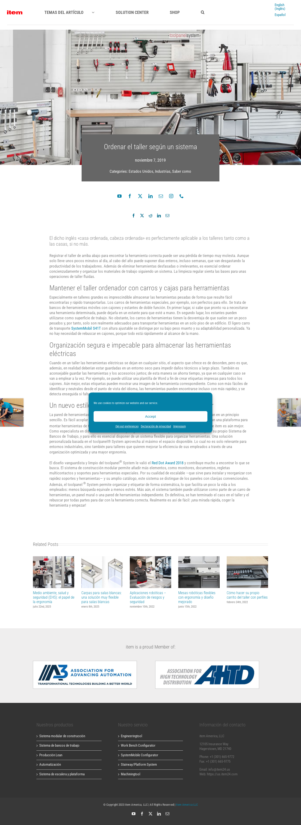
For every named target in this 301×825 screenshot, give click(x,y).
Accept (150, 416)
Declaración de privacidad (156, 426)
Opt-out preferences (127, 426)
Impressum (179, 426)
